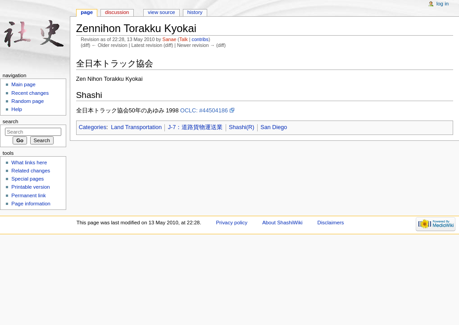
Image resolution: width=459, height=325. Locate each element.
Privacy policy (231, 222)
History (195, 12)
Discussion (117, 12)
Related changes (30, 170)
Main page (23, 84)
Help (16, 109)
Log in (442, 3)
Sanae (170, 39)
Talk (183, 39)
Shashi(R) (241, 127)
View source (161, 12)
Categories (92, 127)
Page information (30, 203)
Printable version (30, 187)
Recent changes (30, 93)
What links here (29, 162)
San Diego (273, 127)
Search (10, 121)
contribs (200, 39)
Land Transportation (136, 127)
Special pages (27, 178)
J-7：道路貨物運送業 (195, 127)
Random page (27, 101)
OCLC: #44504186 (204, 110)
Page (87, 12)
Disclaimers (331, 222)
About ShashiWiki (282, 222)
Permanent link (28, 195)
